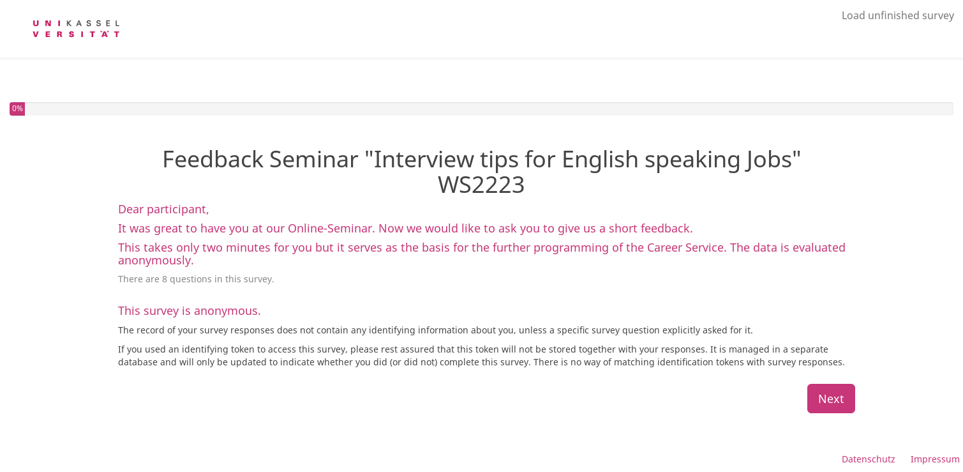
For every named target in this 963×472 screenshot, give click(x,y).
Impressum (935, 459)
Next (831, 398)
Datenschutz (868, 459)
